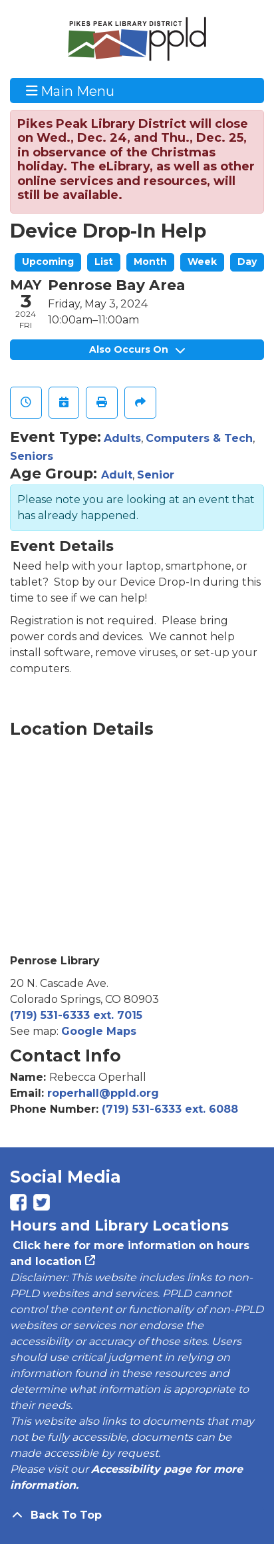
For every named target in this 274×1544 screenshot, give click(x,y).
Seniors (31, 456)
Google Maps (98, 1031)
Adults (122, 438)
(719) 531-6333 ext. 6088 (170, 1109)
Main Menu (70, 90)
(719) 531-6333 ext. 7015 (76, 1015)
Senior (155, 475)
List (103, 262)
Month (150, 262)
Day (247, 262)
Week (202, 262)
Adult (116, 475)
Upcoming (48, 262)
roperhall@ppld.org (103, 1093)
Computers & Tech (199, 438)
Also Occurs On (137, 349)
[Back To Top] (137, 1515)
